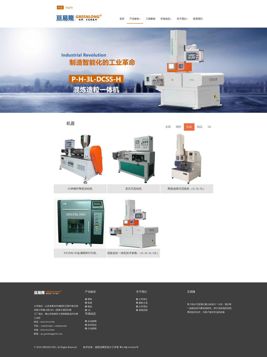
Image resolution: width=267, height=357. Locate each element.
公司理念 (143, 306)
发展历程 (143, 310)
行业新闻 (92, 328)
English (69, 7)
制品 (199, 126)
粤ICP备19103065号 (129, 347)
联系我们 (198, 19)
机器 (189, 126)
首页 (122, 19)
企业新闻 (92, 321)
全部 (168, 126)
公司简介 (143, 299)
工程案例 (150, 19)
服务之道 (143, 302)
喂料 (178, 126)
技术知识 (92, 325)
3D (209, 126)
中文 (60, 7)
